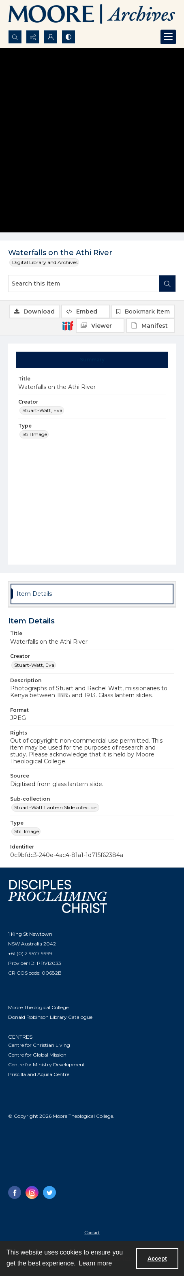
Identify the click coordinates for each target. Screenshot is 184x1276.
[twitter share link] (49, 1192)
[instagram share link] (32, 1192)
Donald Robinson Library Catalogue (50, 1017)
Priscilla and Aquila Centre (38, 1074)
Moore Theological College (38, 1007)
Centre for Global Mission (37, 1055)
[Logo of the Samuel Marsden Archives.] (92, 15)
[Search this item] (84, 283)
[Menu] (168, 37)
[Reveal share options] (32, 36)
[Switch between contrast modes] (68, 36)
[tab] (92, 359)
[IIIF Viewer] (100, 325)
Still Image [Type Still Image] (34, 434)
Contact (91, 1232)
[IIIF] (67, 325)
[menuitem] (92, 1232)
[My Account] (50, 36)
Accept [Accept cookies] (157, 1258)
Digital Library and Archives (44, 262)
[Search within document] (167, 283)
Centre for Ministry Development (46, 1064)
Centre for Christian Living (39, 1045)
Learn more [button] (95, 1263)
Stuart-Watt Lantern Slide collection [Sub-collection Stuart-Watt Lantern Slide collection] (56, 807)
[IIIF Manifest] (150, 325)
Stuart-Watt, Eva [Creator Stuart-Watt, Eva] (42, 410)
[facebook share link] (14, 1192)
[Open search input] (15, 36)
